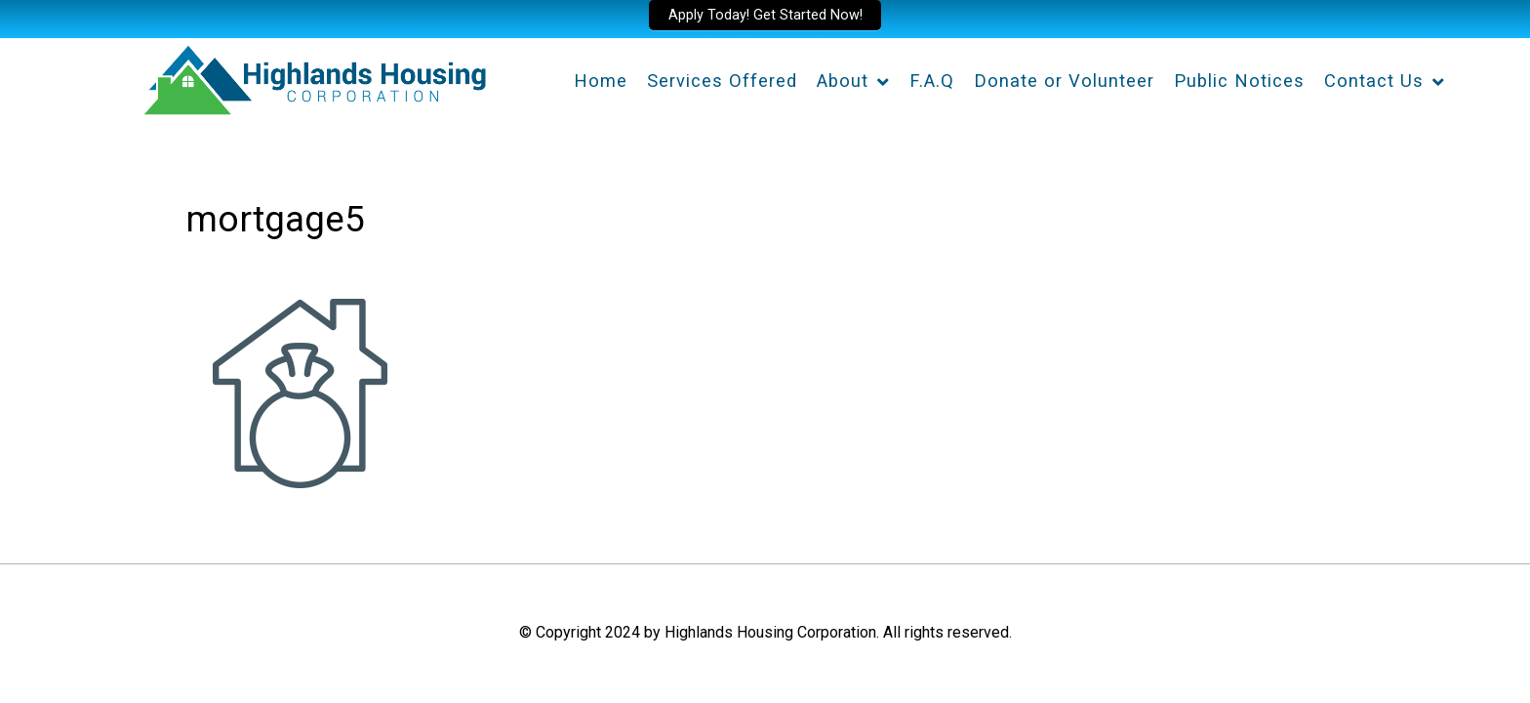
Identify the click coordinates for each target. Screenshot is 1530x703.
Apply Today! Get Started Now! (765, 15)
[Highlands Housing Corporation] (314, 77)
